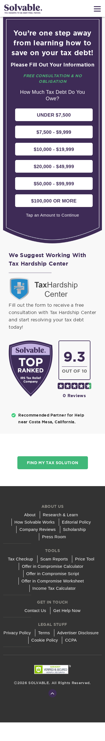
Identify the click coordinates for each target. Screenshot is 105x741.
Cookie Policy (44, 640)
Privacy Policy (17, 632)
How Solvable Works (34, 522)
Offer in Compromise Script (52, 573)
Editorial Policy (76, 522)
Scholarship (74, 529)
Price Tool (84, 559)
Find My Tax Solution (52, 462)
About (30, 514)
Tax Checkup (20, 559)
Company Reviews (37, 529)
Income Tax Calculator (54, 588)
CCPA (71, 640)
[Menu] (97, 9)
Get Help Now (67, 610)
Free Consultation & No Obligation (52, 79)
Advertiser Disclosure (78, 632)
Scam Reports (54, 559)
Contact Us (35, 610)
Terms (44, 632)
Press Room (54, 536)
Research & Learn (60, 514)
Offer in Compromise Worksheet (52, 580)
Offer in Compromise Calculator (52, 566)
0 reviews (74, 395)
